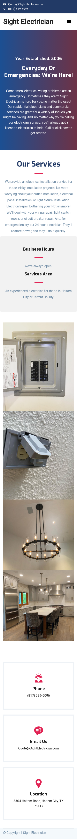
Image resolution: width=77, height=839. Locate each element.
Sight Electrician (28, 21)
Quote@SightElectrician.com (24, 4)
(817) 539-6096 (15, 8)
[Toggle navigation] (69, 21)
